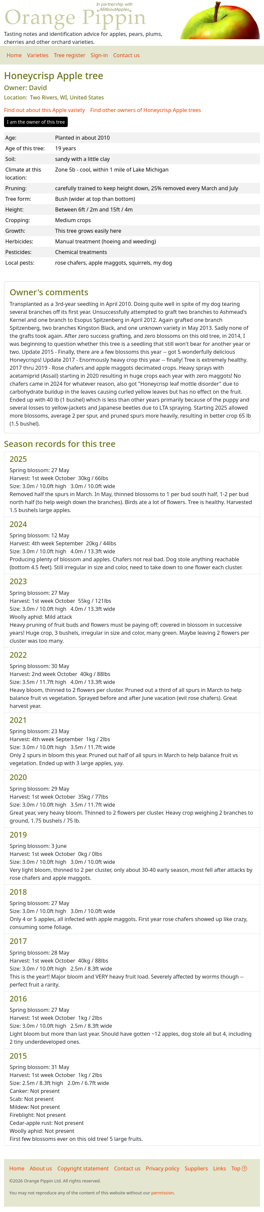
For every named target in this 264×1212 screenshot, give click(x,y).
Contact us (126, 55)
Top (239, 1168)
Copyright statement (83, 1168)
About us (41, 1168)
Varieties (38, 55)
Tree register (69, 55)
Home (14, 55)
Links (219, 1168)
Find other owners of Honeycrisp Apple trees (145, 110)
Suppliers (196, 1168)
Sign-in (99, 55)
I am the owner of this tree (36, 122)
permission (162, 1193)
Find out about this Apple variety (44, 110)
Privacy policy (162, 1168)
